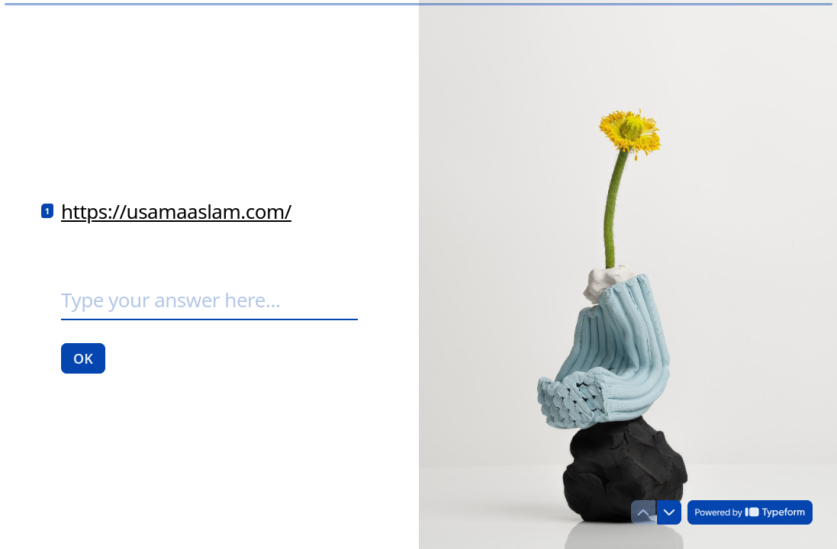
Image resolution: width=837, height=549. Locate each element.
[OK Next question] (83, 357)
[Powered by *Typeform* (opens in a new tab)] (750, 512)
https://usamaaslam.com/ (176, 211)
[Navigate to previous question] (643, 512)
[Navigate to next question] (669, 512)
